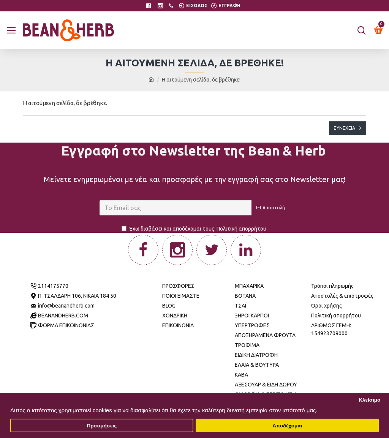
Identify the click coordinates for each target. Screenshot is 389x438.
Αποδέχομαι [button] (287, 426)
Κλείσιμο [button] (369, 400)
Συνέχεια (344, 128)
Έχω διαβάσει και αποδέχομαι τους (194, 229)
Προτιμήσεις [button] (102, 426)
